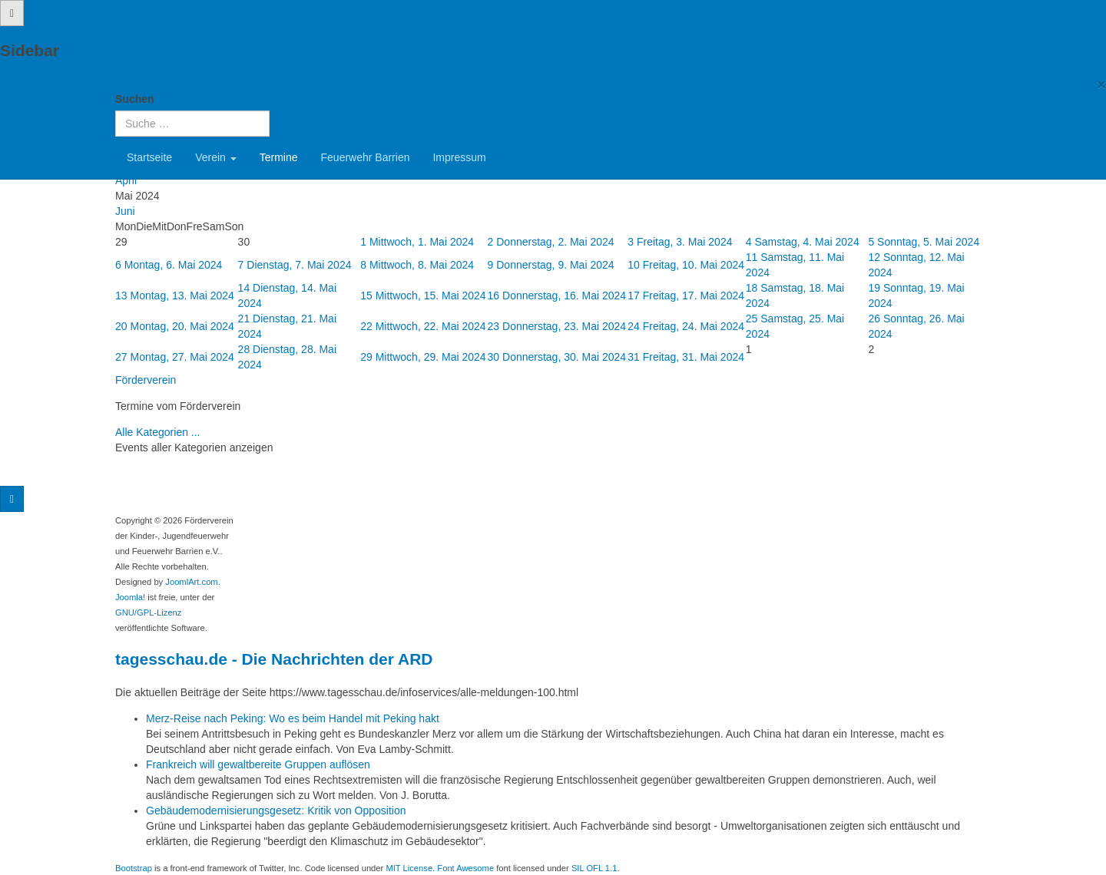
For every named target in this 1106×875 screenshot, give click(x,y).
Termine (279, 157)
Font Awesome (465, 868)
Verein (216, 157)
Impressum (458, 157)
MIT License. (410, 868)
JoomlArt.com (191, 581)
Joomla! (130, 597)
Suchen (134, 99)
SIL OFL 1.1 (594, 868)
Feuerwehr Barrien (365, 157)
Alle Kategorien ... (157, 432)
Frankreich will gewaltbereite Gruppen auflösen (258, 764)
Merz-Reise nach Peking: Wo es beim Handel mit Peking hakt (292, 718)
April (126, 180)
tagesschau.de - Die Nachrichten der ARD (274, 659)
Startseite (149, 157)
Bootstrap (133, 868)
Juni (125, 211)
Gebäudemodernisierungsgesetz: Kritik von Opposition (276, 810)
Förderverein (145, 380)
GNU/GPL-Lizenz (148, 612)
